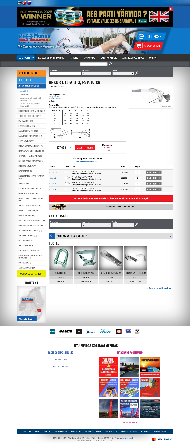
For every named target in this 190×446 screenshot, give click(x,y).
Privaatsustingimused (129, 431)
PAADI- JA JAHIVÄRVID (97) (26, 215)
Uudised (38, 431)
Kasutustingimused (111, 431)
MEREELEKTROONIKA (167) (26, 126)
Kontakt (153, 57)
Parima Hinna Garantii (93, 431)
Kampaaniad (89, 57)
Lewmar (57, 97)
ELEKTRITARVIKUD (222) (26, 141)
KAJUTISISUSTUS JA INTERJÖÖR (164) (30, 161)
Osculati (58, 99)
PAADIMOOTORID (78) (25, 171)
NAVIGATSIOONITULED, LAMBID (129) (30, 136)
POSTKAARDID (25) (24, 263)
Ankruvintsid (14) (25, 94)
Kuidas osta (48, 431)
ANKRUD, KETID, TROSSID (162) (28, 86)
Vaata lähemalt (27, 318)
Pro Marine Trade (61, 360)
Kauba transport (61, 431)
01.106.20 (52, 178)
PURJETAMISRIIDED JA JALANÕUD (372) (30, 225)
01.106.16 (52, 172)
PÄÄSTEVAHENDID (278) (25, 121)
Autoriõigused (146, 431)
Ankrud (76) (24, 91)
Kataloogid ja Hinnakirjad (51, 57)
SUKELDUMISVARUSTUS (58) (27, 235)
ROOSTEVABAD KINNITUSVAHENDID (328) (31, 111)
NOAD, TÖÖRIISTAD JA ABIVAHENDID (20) (31, 220)
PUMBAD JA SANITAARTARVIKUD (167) (30, 146)
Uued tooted (24, 80)
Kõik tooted (24, 57)
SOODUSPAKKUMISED (27, 73)
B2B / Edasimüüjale (160, 431)
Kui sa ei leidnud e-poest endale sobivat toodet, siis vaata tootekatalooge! (111, 198)
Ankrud (63, 95)
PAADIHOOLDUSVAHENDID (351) (28, 210)
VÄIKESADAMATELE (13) (25, 245)
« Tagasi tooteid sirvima (159, 288)
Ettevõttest (27, 431)
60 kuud (107, 150)
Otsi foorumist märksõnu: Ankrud (120, 207)
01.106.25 (52, 184)
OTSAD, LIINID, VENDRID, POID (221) (30, 116)
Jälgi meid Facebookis (61, 366)
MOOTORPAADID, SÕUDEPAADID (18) (29, 188)
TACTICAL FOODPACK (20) (26, 268)
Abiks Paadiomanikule (133, 57)
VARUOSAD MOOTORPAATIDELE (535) (30, 205)
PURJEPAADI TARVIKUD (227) (27, 166)
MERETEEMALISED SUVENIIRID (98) (29, 250)
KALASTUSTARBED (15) (25, 240)
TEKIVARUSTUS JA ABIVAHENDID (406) (30, 156)
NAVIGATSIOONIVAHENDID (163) (28, 131)
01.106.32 (52, 189)
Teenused (73, 57)
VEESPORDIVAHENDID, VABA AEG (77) (30, 230)
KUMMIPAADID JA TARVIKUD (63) (28, 193)
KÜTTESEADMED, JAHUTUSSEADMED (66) (31, 151)
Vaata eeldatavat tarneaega (87, 161)
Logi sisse (153, 36)
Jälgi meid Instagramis (129, 422)
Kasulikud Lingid (109, 57)
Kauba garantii (76, 431)
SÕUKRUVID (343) (24, 183)
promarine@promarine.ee (128, 438)
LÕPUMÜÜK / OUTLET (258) (30, 273)
